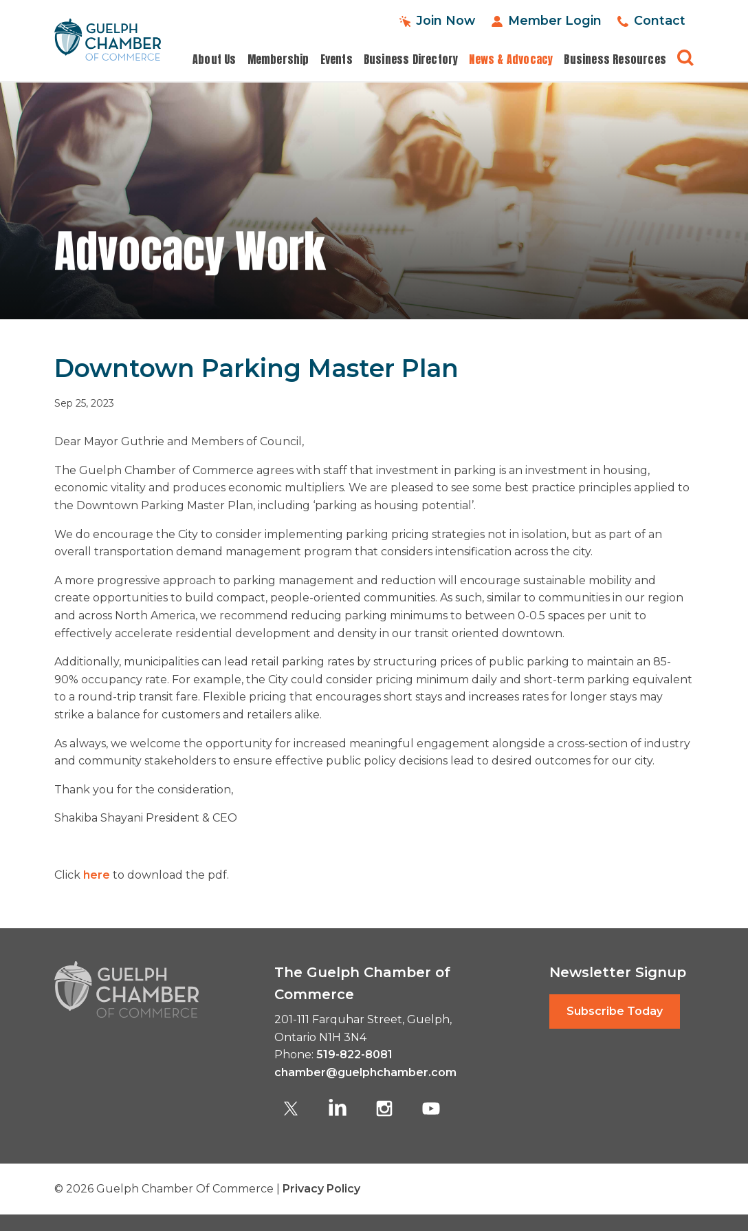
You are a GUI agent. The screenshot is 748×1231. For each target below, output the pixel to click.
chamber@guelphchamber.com (365, 1072)
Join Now (443, 20)
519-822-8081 (354, 1054)
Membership (278, 59)
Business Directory (411, 59)
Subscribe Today (614, 1011)
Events (336, 59)
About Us (214, 59)
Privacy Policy (321, 1188)
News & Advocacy (511, 59)
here (96, 874)
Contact (659, 20)
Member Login (553, 20)
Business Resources (615, 59)
